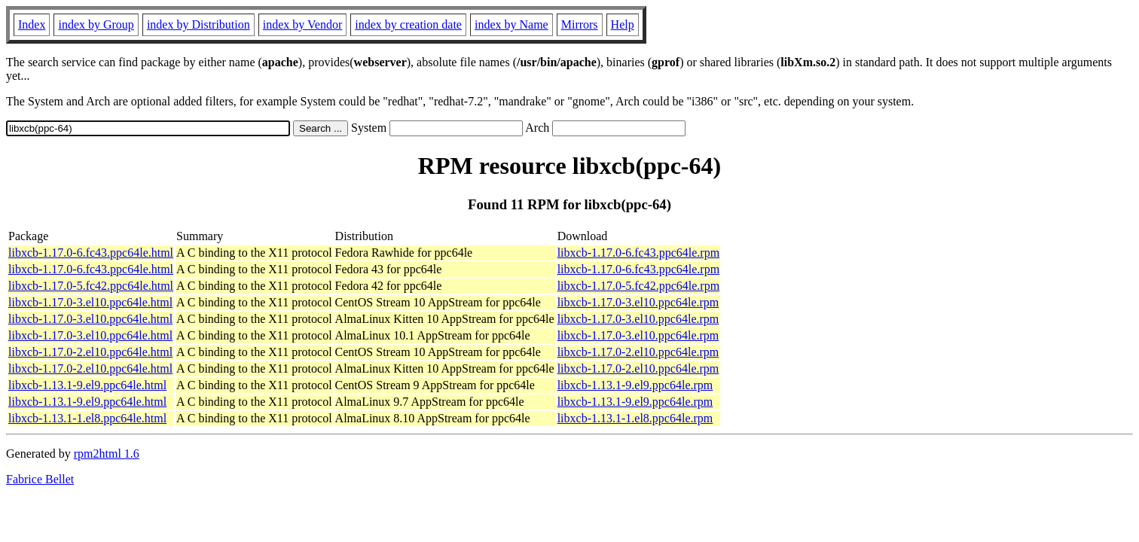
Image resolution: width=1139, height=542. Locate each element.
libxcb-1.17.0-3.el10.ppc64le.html (90, 302)
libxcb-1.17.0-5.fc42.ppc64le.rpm (638, 285)
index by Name (511, 24)
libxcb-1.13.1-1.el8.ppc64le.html (87, 418)
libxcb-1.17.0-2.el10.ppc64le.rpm (638, 352)
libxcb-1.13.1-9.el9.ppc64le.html (87, 385)
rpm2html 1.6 (106, 453)
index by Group (95, 24)
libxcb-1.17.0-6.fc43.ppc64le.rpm (638, 252)
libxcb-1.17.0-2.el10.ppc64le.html (90, 352)
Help (622, 24)
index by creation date (408, 24)
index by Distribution (198, 24)
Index (31, 24)
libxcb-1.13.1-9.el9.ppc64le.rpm (635, 385)
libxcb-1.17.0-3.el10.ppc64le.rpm (638, 302)
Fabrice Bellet (40, 479)
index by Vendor (302, 24)
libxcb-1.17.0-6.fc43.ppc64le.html (90, 252)
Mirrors (579, 24)
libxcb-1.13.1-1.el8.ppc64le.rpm (635, 418)
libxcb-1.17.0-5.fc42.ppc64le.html (90, 285)
